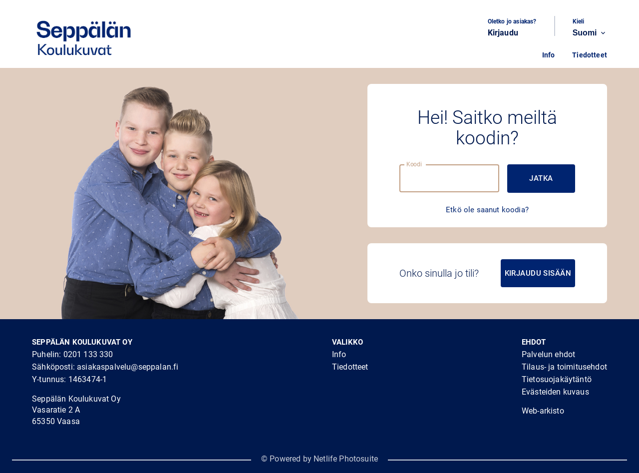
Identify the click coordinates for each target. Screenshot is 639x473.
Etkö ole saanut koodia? (487, 209)
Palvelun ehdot (548, 354)
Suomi (590, 32)
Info (548, 55)
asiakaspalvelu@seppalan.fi (127, 367)
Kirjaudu (503, 32)
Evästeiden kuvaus (555, 392)
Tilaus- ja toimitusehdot (564, 367)
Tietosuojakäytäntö (557, 379)
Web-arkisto (543, 411)
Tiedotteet (589, 55)
